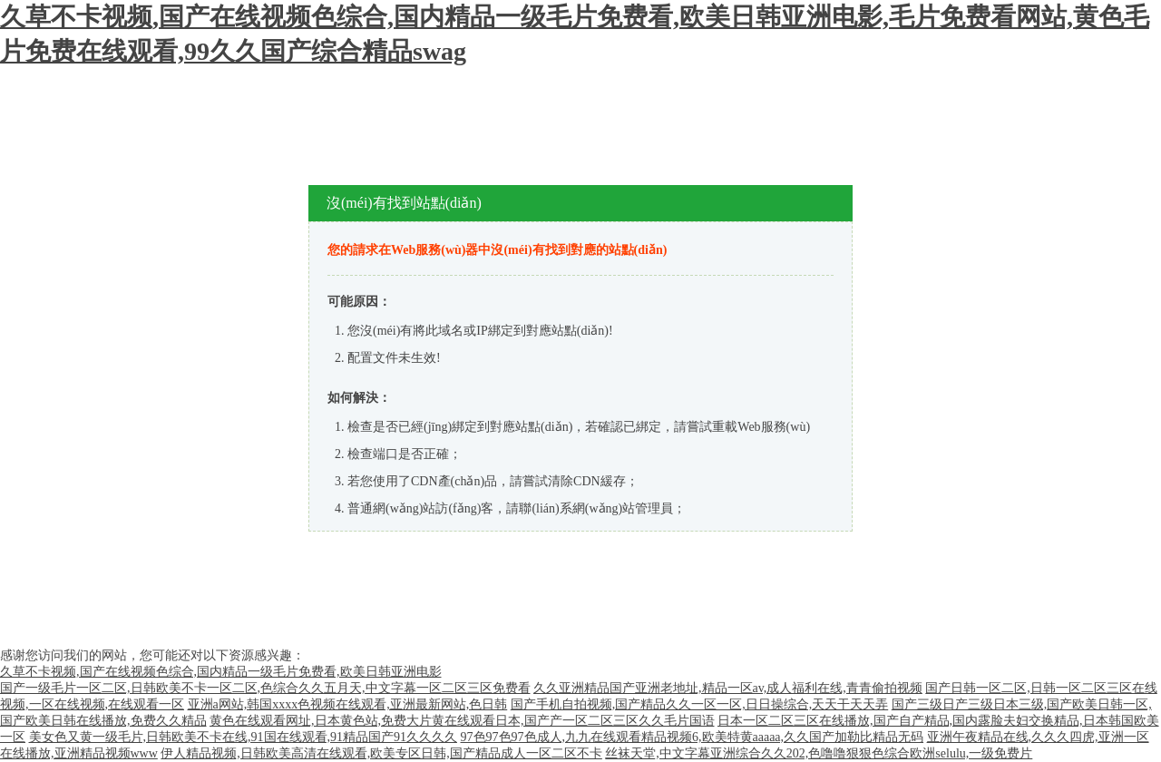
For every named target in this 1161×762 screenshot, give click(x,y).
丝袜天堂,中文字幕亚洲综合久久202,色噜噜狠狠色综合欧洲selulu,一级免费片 (818, 753)
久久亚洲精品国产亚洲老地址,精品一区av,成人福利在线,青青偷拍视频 (727, 688)
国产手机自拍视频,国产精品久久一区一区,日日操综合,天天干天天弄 (700, 704)
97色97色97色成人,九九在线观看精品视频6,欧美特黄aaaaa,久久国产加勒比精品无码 (692, 737)
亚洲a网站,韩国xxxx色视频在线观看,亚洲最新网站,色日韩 (348, 704)
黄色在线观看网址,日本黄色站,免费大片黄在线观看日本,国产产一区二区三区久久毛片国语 (462, 721)
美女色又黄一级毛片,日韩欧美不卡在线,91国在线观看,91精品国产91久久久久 (243, 737)
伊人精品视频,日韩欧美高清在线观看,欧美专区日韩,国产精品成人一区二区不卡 (381, 753)
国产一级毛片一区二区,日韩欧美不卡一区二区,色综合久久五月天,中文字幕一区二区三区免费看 (265, 688)
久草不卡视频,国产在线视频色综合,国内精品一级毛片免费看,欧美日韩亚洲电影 (221, 672)
